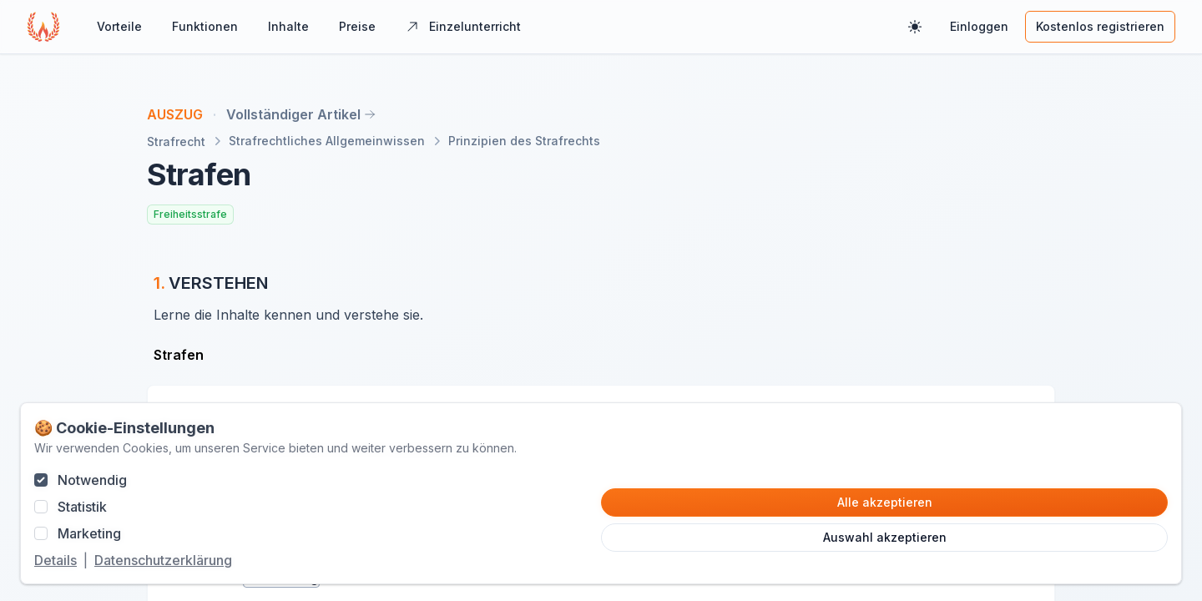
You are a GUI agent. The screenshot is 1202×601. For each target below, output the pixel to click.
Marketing (89, 533)
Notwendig (92, 480)
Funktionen (205, 26)
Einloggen (979, 26)
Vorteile (119, 26)
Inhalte (288, 26)
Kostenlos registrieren (1100, 26)
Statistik (82, 506)
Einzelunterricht (463, 26)
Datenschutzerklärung (163, 560)
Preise (357, 26)
